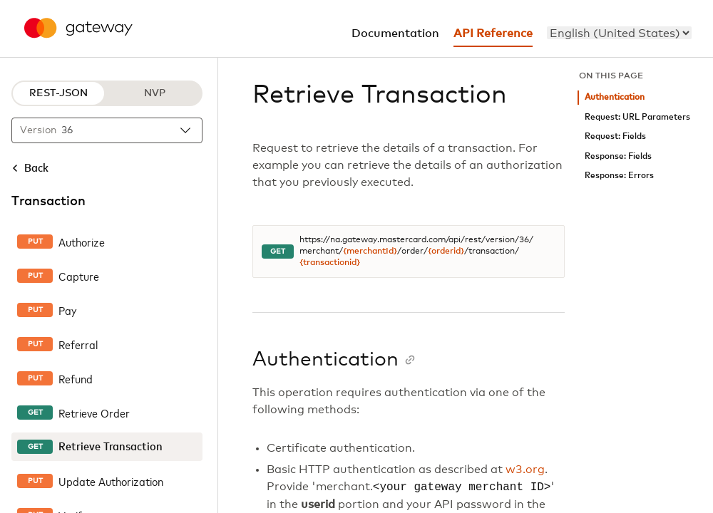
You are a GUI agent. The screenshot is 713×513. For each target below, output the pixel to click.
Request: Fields (615, 136)
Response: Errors (619, 175)
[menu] (619, 32)
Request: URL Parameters (637, 117)
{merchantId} (370, 251)
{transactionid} (329, 263)
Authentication (615, 97)
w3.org (525, 469)
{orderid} (446, 251)
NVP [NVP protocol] (154, 93)
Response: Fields (618, 156)
